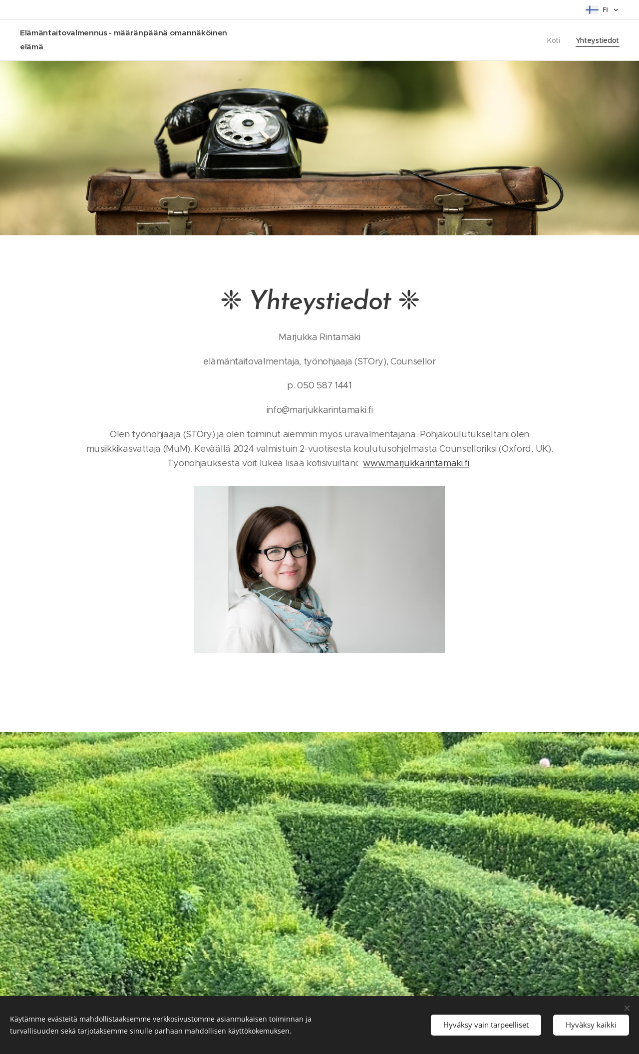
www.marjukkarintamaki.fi (416, 463)
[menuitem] (555, 40)
